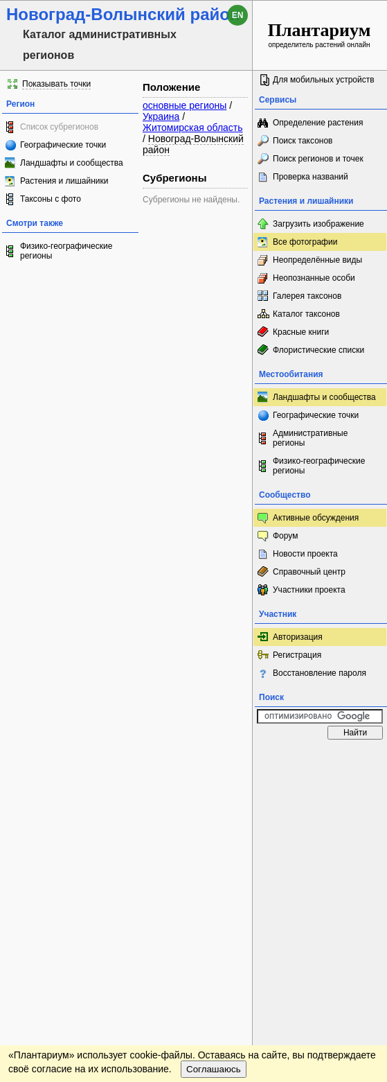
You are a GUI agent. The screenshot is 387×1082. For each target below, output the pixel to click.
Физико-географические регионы (66, 251)
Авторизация (298, 637)
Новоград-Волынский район (193, 144)
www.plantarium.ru (320, 759)
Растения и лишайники (64, 181)
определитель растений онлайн (319, 34)
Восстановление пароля (319, 673)
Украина (161, 116)
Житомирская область (193, 127)
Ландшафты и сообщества (71, 163)
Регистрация (297, 655)
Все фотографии (305, 242)
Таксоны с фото (50, 199)
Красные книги (301, 332)
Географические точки (63, 145)
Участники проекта (309, 590)
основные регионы (184, 105)
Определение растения (318, 123)
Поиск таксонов (303, 141)
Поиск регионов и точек (318, 159)
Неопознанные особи (314, 278)
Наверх (272, 760)
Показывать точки (56, 84)
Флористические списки (318, 350)
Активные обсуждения (316, 518)
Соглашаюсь (213, 799)
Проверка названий (310, 177)
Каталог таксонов (306, 314)
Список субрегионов (59, 127)
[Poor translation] (50, 872)
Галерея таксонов (307, 296)
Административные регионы (310, 438)
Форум (285, 536)
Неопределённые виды (317, 260)
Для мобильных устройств (324, 80)
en (238, 15)
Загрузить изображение (318, 224)
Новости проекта (305, 554)
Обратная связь (106, 760)
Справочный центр (309, 572)
